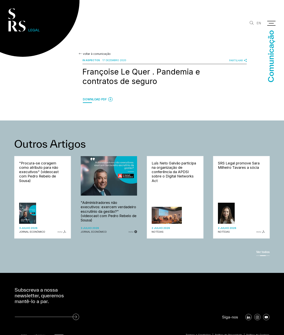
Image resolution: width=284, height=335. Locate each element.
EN (259, 23)
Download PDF (98, 99)
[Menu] (271, 23)
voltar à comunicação (96, 53)
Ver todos (263, 252)
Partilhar (238, 60)
